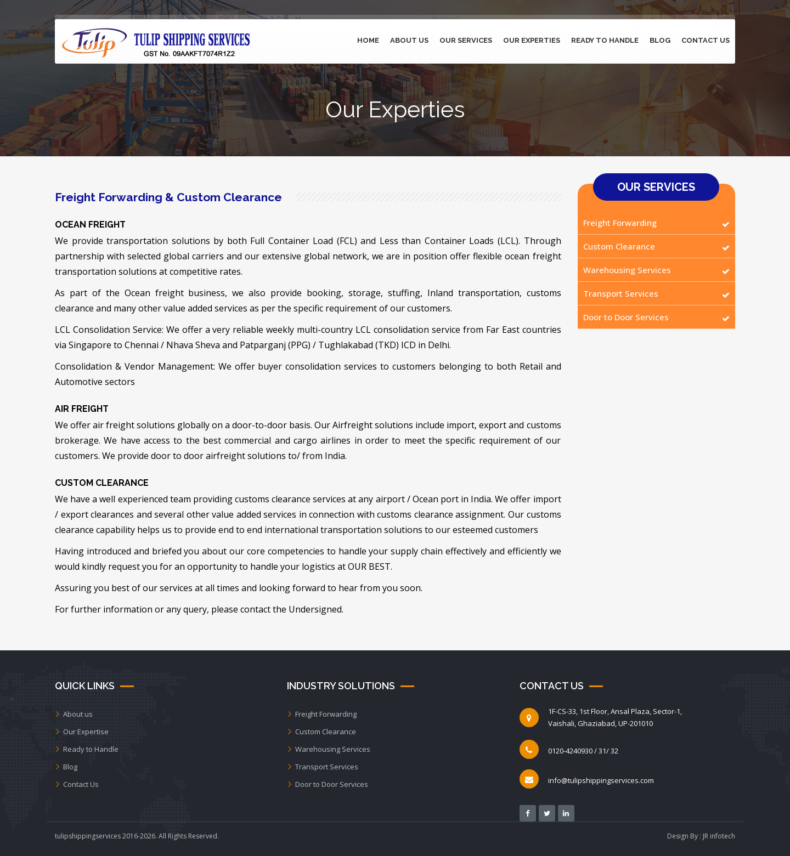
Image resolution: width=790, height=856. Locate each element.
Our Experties (531, 40)
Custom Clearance (619, 246)
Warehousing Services (627, 269)
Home (368, 40)
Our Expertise (82, 731)
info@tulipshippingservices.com (601, 780)
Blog (660, 40)
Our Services (465, 40)
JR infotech (719, 836)
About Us (409, 40)
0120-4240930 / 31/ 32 (583, 751)
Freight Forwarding (620, 222)
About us (74, 714)
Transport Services (620, 293)
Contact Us (705, 40)
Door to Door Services (626, 316)
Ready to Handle (605, 40)
